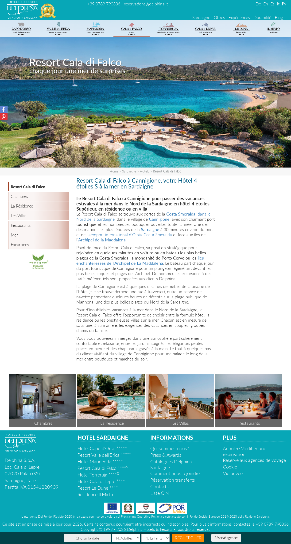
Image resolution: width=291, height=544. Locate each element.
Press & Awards (165, 455)
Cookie (230, 466)
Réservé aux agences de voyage (254, 460)
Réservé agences (226, 538)
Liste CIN (159, 493)
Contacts (159, 486)
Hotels (144, 171)
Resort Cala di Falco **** (103, 468)
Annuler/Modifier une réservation (244, 451)
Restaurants (21, 225)
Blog (279, 17)
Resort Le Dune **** (98, 488)
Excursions (20, 244)
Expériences (239, 17)
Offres (219, 17)
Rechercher (188, 537)
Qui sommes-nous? (169, 448)
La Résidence (22, 206)
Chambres (19, 196)
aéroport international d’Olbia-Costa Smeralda (130, 234)
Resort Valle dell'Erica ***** (104, 455)
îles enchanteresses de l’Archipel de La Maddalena (140, 260)
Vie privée (233, 473)
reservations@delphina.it (146, 3)
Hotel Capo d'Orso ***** (102, 448)
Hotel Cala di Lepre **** (101, 481)
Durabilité (262, 17)
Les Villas (18, 215)
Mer (14, 234)
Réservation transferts (172, 480)
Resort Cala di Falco (28, 186)
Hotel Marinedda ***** (100, 461)
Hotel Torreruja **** (98, 474)
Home (114, 171)
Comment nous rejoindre (175, 473)
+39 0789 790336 (103, 3)
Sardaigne (201, 17)
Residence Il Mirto (95, 494)
